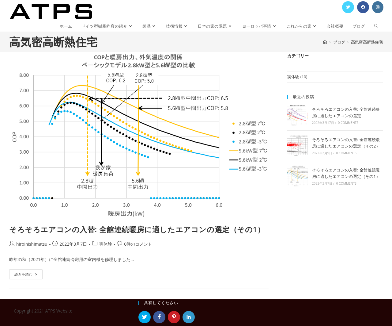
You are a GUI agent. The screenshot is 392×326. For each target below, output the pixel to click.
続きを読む (28, 275)
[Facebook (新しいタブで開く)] (363, 7)
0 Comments (348, 123)
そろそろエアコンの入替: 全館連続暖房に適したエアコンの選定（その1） (137, 229)
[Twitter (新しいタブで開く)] (348, 7)
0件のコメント (138, 244)
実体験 (105, 244)
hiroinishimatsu (31, 244)
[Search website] (376, 26)
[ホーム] (325, 42)
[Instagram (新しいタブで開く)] (377, 7)
